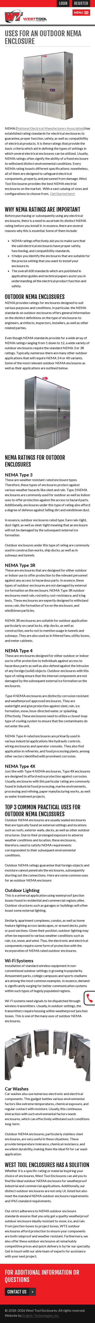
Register (81, 3)
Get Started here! (62, 194)
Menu (78, 12)
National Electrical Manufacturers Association (50, 128)
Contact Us (18, 1292)
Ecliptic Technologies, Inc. (40, 1315)
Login (63, 3)
